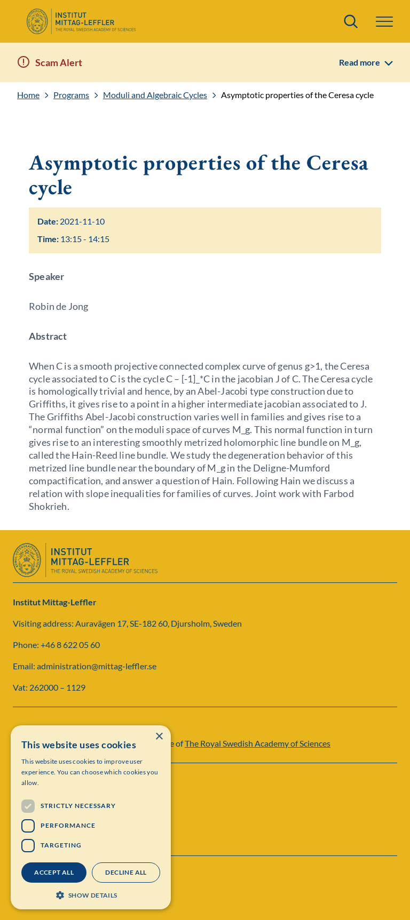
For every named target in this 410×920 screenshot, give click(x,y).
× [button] (159, 737)
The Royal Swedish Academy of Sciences (257, 743)
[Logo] (81, 21)
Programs (71, 95)
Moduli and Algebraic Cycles (155, 95)
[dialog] (91, 817)
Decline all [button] (125, 872)
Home (28, 95)
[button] (384, 22)
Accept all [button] (54, 872)
